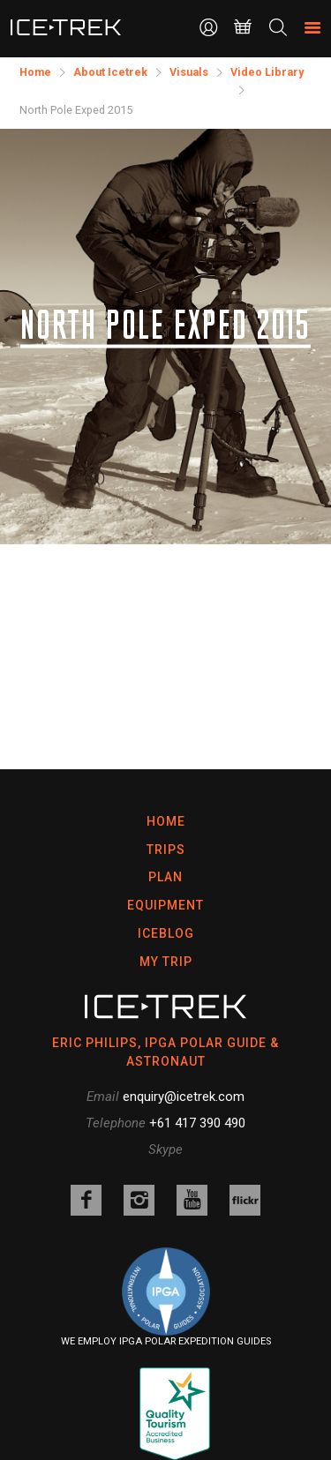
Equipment (165, 905)
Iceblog (166, 933)
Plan (165, 877)
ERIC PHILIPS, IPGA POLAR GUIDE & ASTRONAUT (165, 1052)
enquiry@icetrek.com (183, 1096)
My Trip (165, 962)
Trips (166, 849)
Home (166, 821)
